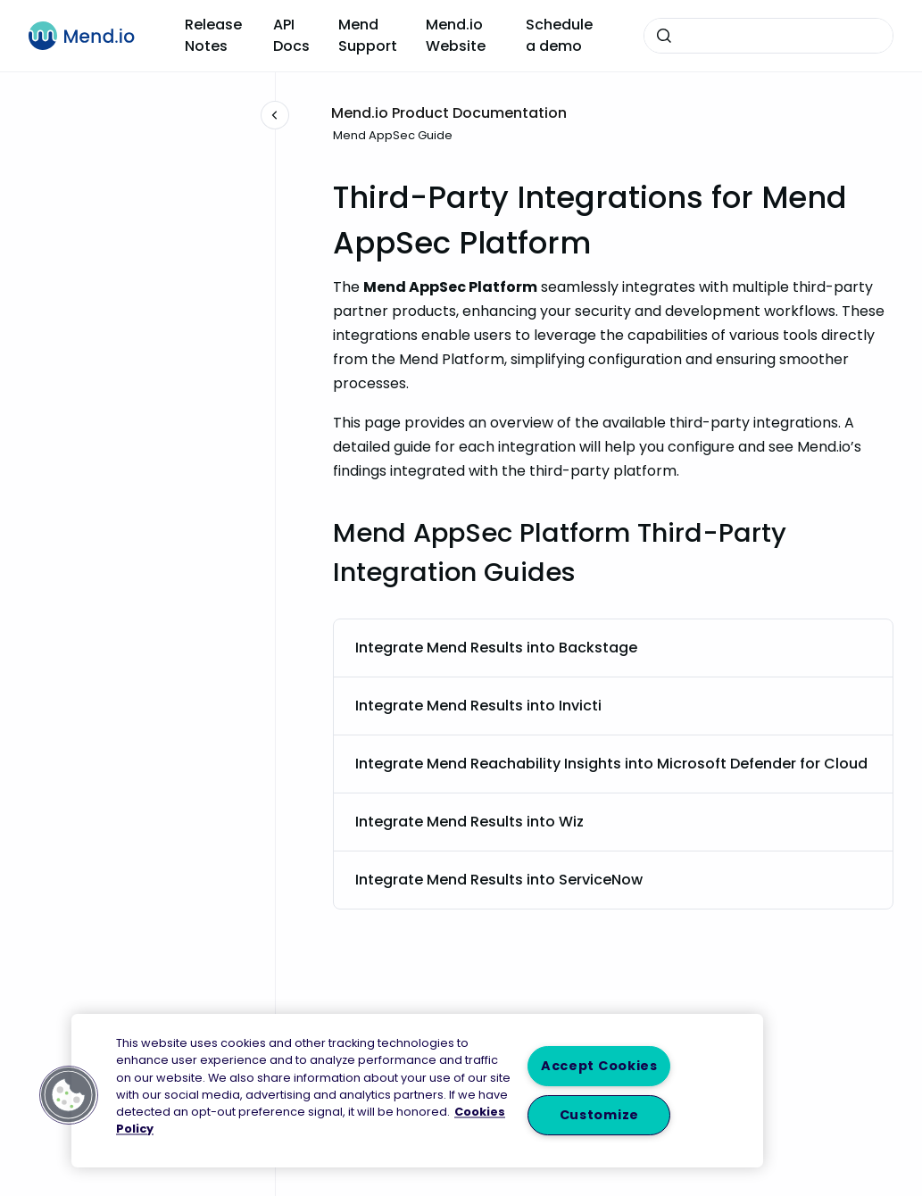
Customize (599, 1115)
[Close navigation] (275, 115)
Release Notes (213, 35)
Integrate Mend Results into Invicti (478, 705)
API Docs (291, 35)
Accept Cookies (599, 1066)
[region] (417, 1090)
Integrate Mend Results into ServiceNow (499, 879)
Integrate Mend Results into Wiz (469, 821)
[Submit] (664, 35)
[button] (68, 1095)
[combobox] (768, 36)
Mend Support (367, 35)
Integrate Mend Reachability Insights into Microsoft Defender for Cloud (611, 763)
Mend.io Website (456, 35)
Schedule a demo (559, 35)
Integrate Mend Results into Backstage (496, 647)
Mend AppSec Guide (393, 135)
